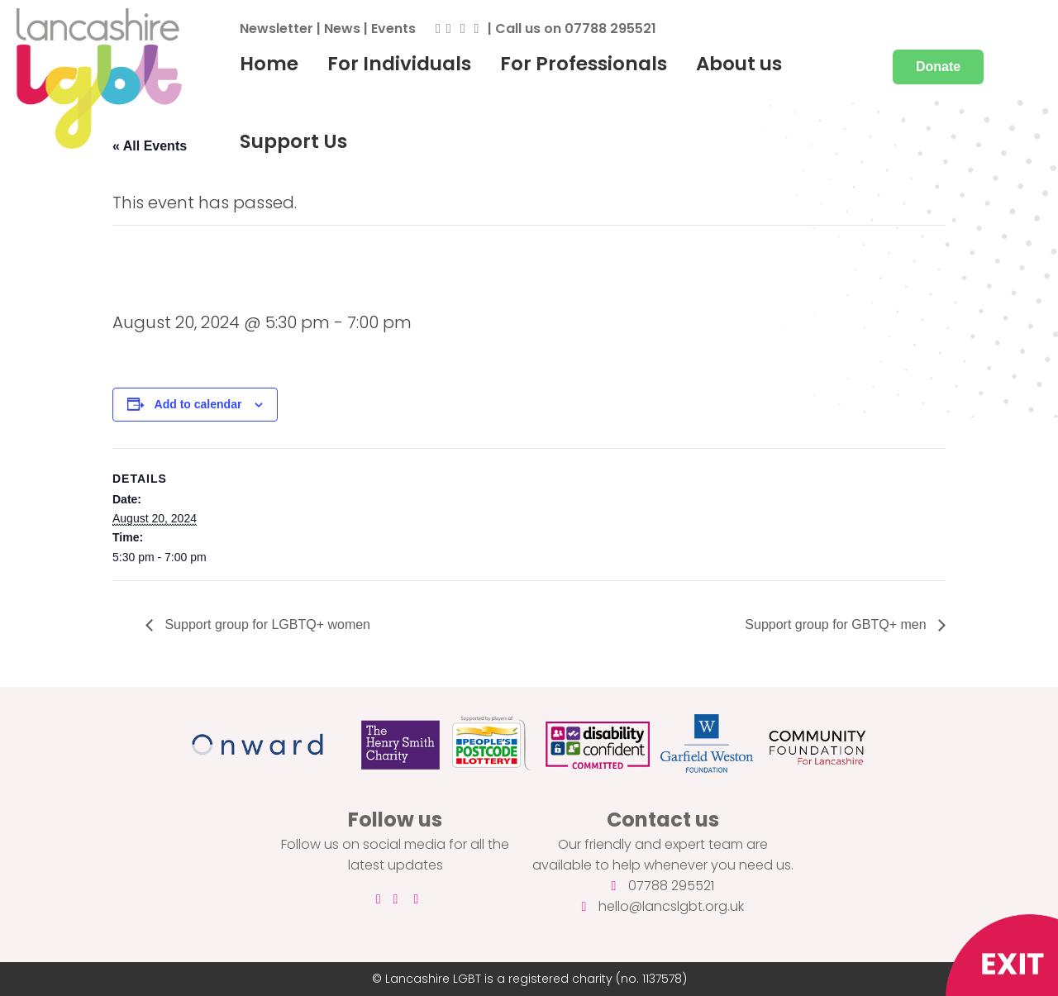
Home (269, 63)
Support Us (293, 141)
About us (739, 63)
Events (393, 28)
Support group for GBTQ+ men (837, 624)
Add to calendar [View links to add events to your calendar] (198, 404)
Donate (938, 67)
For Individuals (399, 63)
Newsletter (276, 28)
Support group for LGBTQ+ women (265, 624)
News (342, 28)
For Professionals (583, 63)
